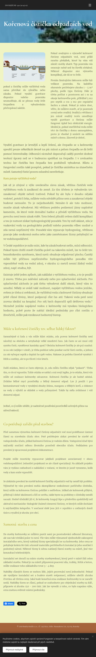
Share (9, 604)
